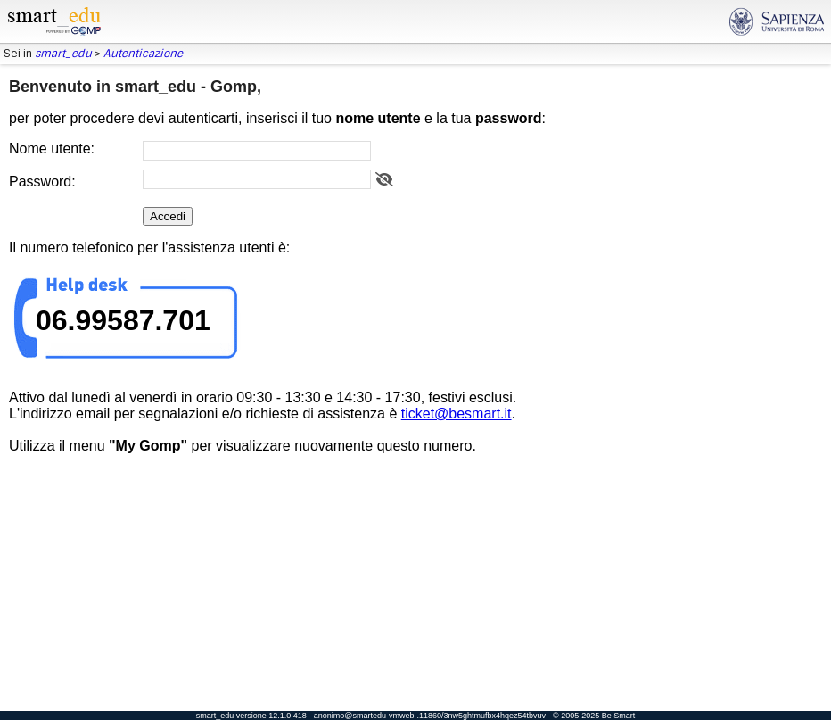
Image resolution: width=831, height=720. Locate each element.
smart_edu (63, 53)
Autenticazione (143, 53)
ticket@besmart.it (456, 413)
